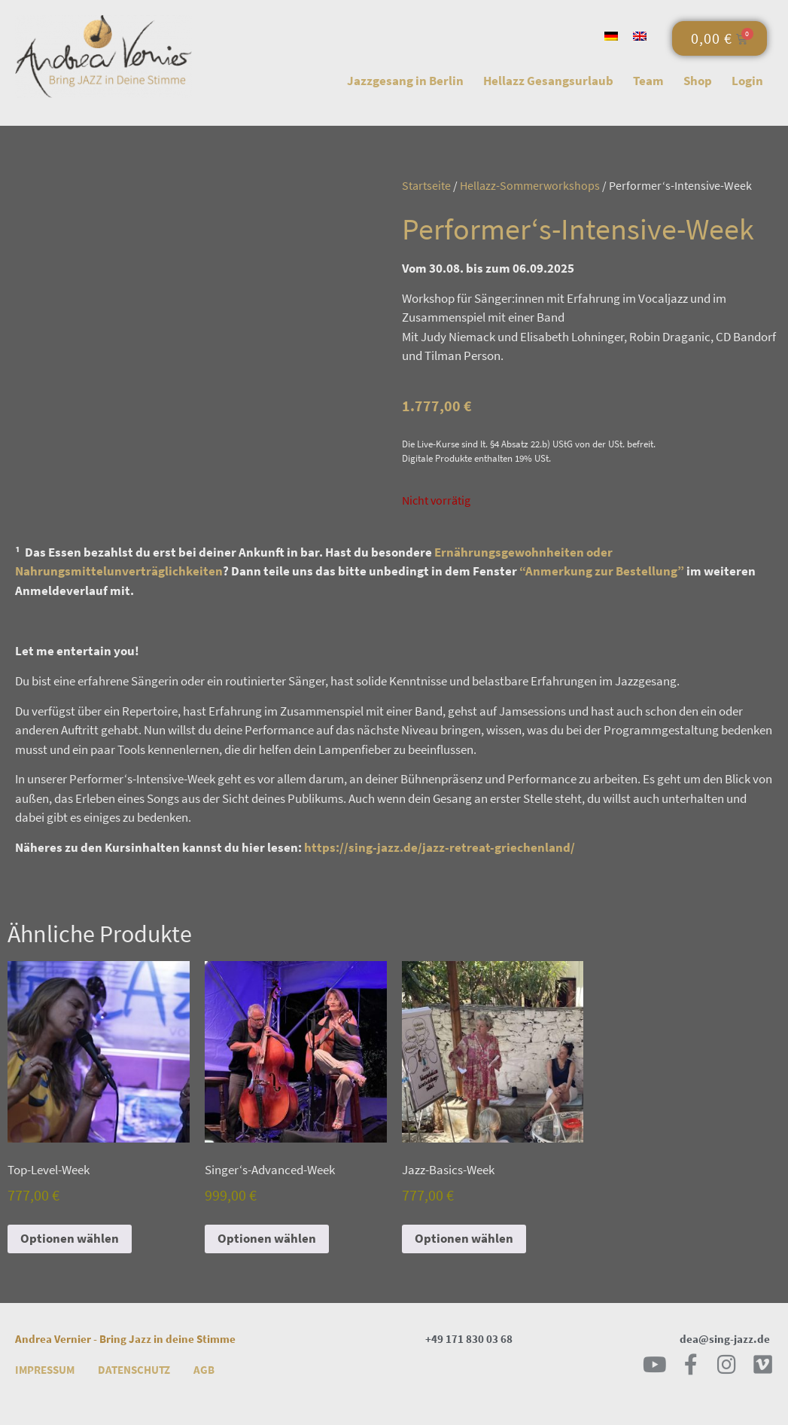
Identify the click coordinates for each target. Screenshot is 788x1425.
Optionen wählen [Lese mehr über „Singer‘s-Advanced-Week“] (267, 1238)
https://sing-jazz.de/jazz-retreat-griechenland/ (439, 847)
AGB (203, 1369)
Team (648, 80)
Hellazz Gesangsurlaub (548, 80)
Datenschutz (134, 1369)
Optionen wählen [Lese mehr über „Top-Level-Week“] (69, 1238)
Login (747, 80)
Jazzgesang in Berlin (405, 80)
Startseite (426, 186)
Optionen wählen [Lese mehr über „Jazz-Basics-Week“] (464, 1238)
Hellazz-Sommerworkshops (530, 186)
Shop (697, 80)
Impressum (45, 1369)
